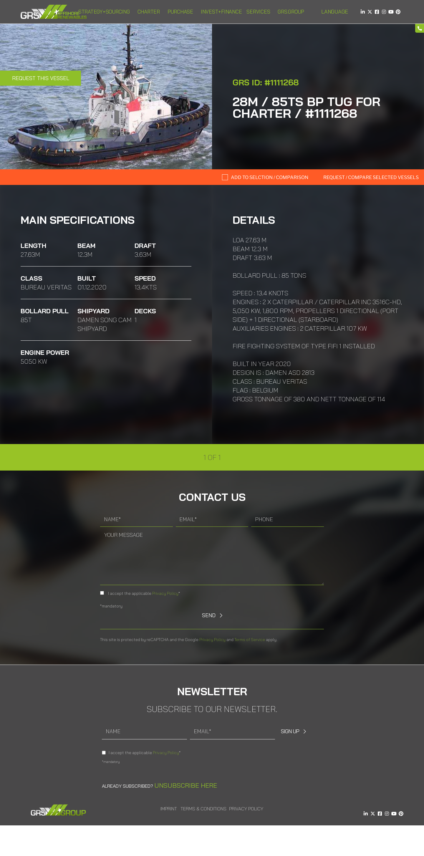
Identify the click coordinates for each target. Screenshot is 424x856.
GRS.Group (292, 12)
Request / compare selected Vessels (371, 177)
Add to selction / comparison (269, 177)
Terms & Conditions (203, 809)
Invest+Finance (221, 12)
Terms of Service (249, 639)
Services (259, 12)
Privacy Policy (165, 593)
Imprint (168, 809)
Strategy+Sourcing (105, 12)
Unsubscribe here (185, 785)
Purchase (182, 12)
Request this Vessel (40, 78)
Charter (150, 12)
